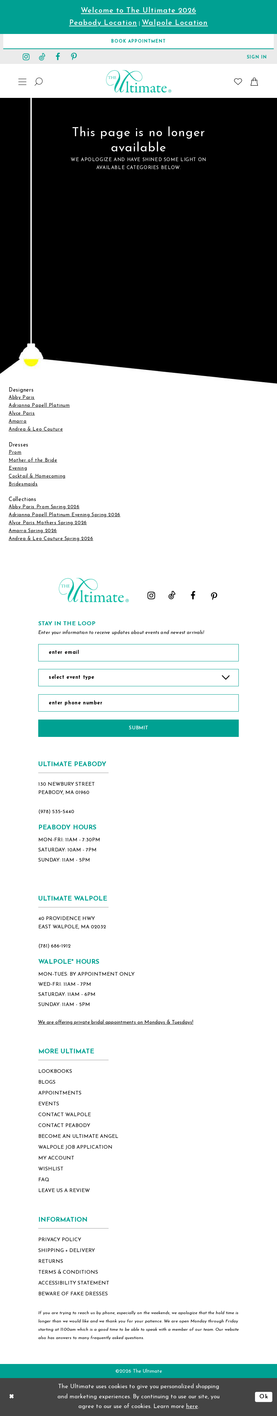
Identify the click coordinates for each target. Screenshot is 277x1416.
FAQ (43, 1180)
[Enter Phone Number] (138, 703)
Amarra (18, 421)
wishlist (50, 1169)
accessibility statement (73, 1283)
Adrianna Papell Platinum (39, 405)
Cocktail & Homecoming (37, 476)
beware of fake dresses (73, 1294)
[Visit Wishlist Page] (238, 81)
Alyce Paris (22, 413)
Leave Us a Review (64, 1190)
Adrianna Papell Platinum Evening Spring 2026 (64, 515)
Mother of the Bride (33, 460)
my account (56, 1158)
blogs (47, 1082)
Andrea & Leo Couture (36, 429)
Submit (138, 728)
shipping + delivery (66, 1250)
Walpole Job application (75, 1147)
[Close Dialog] (11, 1397)
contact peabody (64, 1125)
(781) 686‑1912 (54, 946)
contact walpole (64, 1115)
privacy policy (59, 1240)
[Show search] (39, 81)
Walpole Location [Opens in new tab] (175, 23)
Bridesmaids (23, 484)
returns (50, 1261)
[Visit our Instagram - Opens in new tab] (26, 56)
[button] (257, 56)
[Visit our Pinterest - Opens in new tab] (74, 56)
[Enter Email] (138, 652)
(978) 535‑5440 (56, 812)
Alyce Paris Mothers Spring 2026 (48, 523)
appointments (60, 1093)
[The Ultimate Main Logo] (138, 81)
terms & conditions (68, 1272)
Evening (18, 468)
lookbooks (55, 1071)
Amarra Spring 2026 (33, 530)
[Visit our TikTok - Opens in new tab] (42, 56)
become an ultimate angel (78, 1136)
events (48, 1104)
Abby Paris (22, 397)
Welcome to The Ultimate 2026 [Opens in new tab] (138, 10)
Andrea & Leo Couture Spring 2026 (51, 538)
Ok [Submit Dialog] (263, 1397)
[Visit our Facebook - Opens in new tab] (58, 56)
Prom (15, 452)
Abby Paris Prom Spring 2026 (44, 507)
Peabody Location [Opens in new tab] (103, 23)
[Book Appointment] (138, 41)
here (192, 1406)
